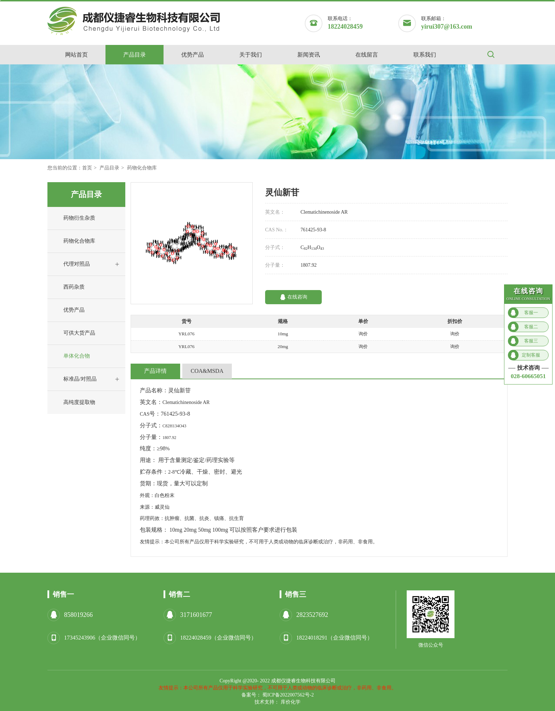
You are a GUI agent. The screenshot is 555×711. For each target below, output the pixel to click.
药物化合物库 (142, 167)
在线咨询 (293, 297)
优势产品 (192, 55)
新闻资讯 (308, 55)
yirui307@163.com (446, 26)
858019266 (78, 614)
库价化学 (291, 702)
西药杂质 (68, 287)
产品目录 (134, 55)
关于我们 (250, 55)
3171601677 (196, 614)
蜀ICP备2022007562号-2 (288, 695)
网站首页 (76, 55)
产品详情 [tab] (155, 371)
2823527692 (312, 614)
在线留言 (366, 55)
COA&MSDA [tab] (207, 371)
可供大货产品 (73, 333)
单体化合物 (70, 356)
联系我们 (424, 55)
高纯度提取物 (73, 402)
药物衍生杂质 (73, 218)
